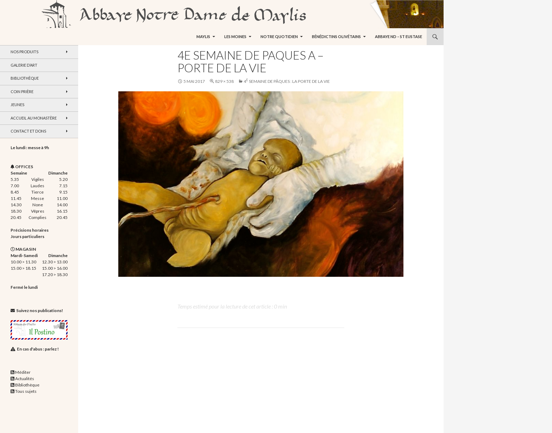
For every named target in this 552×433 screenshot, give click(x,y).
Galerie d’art (24, 65)
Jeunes (17, 104)
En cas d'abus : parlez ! (38, 349)
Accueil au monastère (34, 118)
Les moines (235, 36)
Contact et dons (28, 131)
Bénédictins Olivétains (336, 36)
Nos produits (24, 51)
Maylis (203, 36)
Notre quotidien (279, 36)
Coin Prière (22, 91)
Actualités (24, 378)
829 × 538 (224, 81)
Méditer (23, 372)
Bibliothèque (25, 78)
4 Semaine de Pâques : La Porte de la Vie (287, 81)
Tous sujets (26, 391)
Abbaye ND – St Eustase (398, 36)
